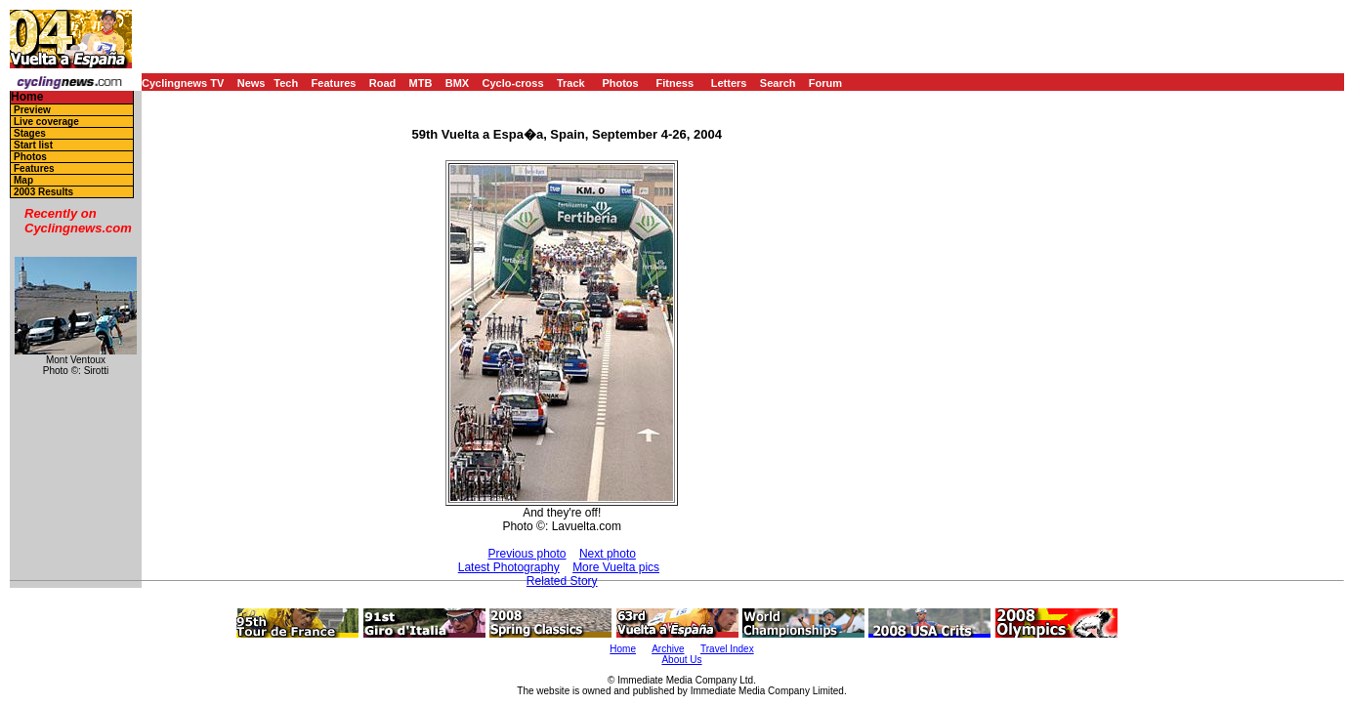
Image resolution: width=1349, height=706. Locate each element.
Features (334, 83)
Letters (729, 83)
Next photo (607, 554)
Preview (32, 109)
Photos (620, 83)
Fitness (674, 83)
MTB (421, 83)
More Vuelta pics (615, 567)
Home (27, 97)
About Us (681, 659)
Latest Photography (509, 567)
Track (571, 83)
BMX (457, 83)
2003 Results (43, 192)
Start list (33, 145)
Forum (825, 83)
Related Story (562, 581)
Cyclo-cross (513, 83)
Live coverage (46, 121)
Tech (286, 83)
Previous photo (526, 554)
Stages (30, 133)
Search (778, 83)
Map (23, 180)
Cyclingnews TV (183, 83)
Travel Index (727, 649)
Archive (668, 649)
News (251, 83)
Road (383, 83)
